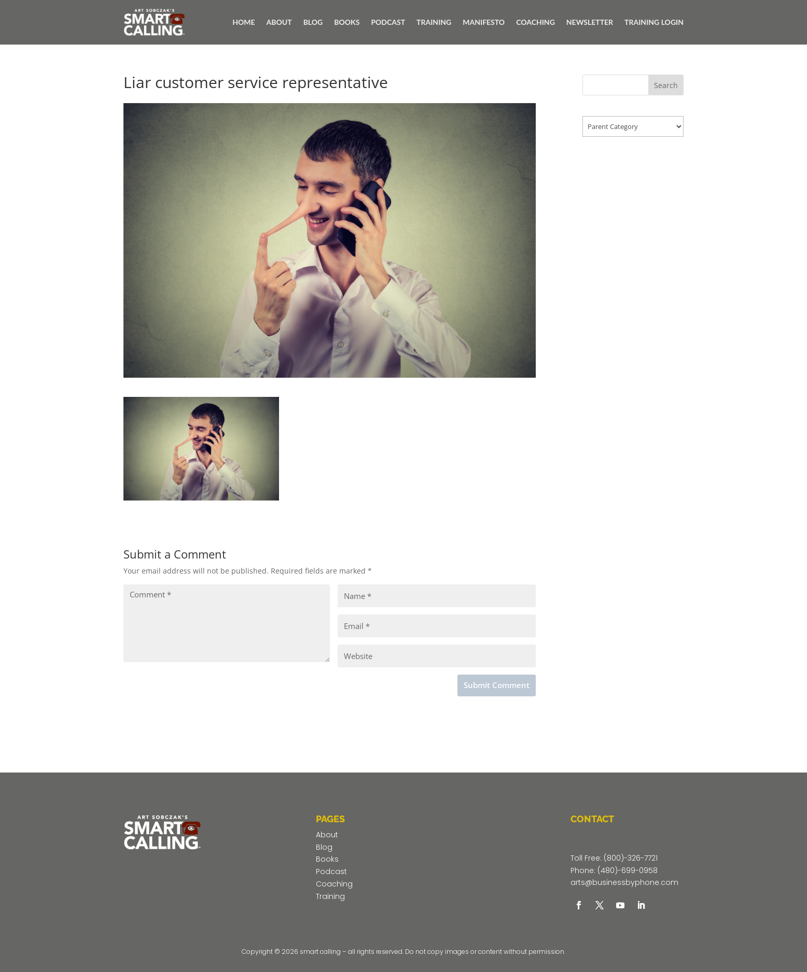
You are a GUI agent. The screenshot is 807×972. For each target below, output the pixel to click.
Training (330, 896)
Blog (324, 847)
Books (327, 859)
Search (666, 85)
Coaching (334, 884)
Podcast (331, 871)
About (327, 835)
